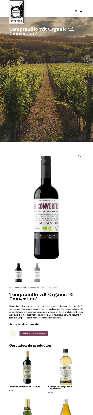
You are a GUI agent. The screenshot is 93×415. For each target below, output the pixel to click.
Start (11, 287)
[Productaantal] (13, 333)
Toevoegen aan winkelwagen (33, 333)
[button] (79, 155)
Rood (23, 287)
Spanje (17, 287)
